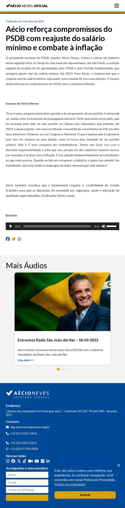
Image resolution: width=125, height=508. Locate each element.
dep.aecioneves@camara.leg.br (30, 427)
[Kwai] (30, 461)
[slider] (57, 226)
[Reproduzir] (11, 226)
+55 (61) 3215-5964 (23, 433)
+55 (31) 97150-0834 (24, 448)
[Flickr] (42, 461)
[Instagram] (7, 461)
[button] (58, 369)
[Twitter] (19, 461)
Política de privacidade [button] (69, 484)
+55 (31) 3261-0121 (23, 442)
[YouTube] (37, 461)
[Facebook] (13, 461)
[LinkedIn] (48, 461)
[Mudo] (103, 226)
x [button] (119, 465)
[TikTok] (24, 461)
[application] (62, 226)
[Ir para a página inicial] (28, 393)
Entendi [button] (85, 494)
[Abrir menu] (117, 5)
